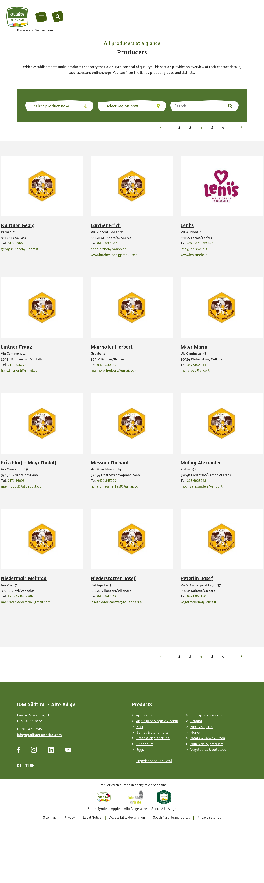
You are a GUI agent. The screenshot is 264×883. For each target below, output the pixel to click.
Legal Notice (92, 817)
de (19, 765)
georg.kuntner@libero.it (19, 249)
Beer (139, 726)
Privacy (69, 817)
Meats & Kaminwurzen (207, 738)
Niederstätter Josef (113, 578)
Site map (49, 817)
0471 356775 (16, 364)
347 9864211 (196, 364)
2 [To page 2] (179, 127)
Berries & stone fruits (152, 732)
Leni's (187, 225)
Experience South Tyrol (154, 761)
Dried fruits (144, 744)
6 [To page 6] (223, 127)
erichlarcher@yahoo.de (108, 249)
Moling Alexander (201, 463)
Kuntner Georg (18, 225)
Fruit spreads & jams (206, 715)
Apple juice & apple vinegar (157, 721)
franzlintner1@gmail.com (21, 370)
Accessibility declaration (127, 817)
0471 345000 (106, 480)
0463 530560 (106, 364)
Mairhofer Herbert (112, 347)
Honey (195, 732)
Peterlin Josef (197, 578)
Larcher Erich (106, 225)
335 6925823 (196, 480)
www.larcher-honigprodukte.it (114, 254)
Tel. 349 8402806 (20, 596)
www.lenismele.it (194, 254)
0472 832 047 (107, 243)
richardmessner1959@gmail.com (116, 486)
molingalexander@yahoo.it (202, 486)
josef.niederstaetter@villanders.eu (117, 602)
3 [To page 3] (190, 127)
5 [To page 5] (212, 127)
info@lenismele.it (194, 249)
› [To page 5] (241, 127)
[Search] (58, 16)
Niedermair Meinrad (24, 578)
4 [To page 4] (201, 127)
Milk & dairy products (206, 744)
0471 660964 (16, 480)
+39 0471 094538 (32, 729)
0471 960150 (196, 596)
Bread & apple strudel (153, 738)
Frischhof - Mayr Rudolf (28, 463)
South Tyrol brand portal (171, 817)
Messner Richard (110, 463)
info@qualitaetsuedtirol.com (39, 734)
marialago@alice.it (195, 370)
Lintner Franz (16, 347)
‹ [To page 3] (161, 127)
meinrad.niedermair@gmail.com (26, 602)
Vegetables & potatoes (208, 749)
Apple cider (145, 715)
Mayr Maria (194, 347)
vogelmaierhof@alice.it (198, 602)
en (32, 765)
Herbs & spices (201, 726)
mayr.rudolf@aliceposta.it (21, 486)
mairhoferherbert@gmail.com (114, 370)
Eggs (140, 749)
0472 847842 (106, 596)
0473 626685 (16, 243)
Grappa (196, 721)
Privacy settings (209, 817)
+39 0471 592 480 (200, 243)
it (25, 765)
